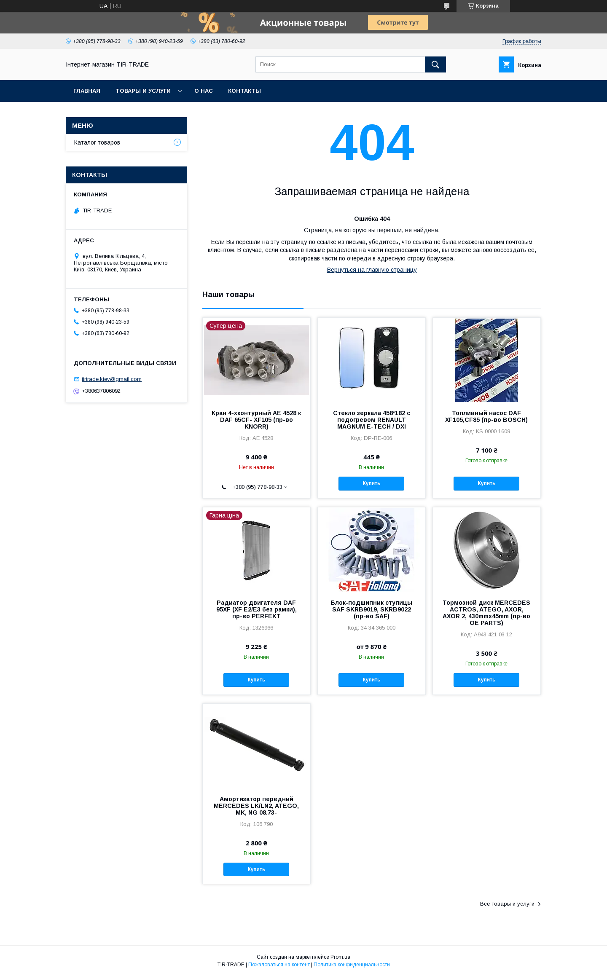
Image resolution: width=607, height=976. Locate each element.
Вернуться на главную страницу (372, 269)
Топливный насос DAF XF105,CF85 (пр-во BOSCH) (486, 416)
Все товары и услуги (507, 904)
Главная (86, 91)
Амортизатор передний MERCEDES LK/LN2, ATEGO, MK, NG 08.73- (256, 806)
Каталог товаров (97, 142)
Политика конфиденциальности (352, 965)
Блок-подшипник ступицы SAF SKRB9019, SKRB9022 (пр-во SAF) (371, 609)
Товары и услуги (143, 91)
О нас (203, 91)
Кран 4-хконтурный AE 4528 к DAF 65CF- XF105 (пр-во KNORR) (256, 420)
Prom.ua (340, 957)
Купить (371, 483)
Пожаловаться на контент (279, 965)
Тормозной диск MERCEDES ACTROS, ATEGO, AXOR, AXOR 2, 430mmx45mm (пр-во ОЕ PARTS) (486, 612)
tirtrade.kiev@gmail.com (112, 379)
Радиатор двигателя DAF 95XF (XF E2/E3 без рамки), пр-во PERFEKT (256, 609)
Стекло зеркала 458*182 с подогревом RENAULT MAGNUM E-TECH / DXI (371, 420)
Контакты (244, 91)
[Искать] (435, 64)
